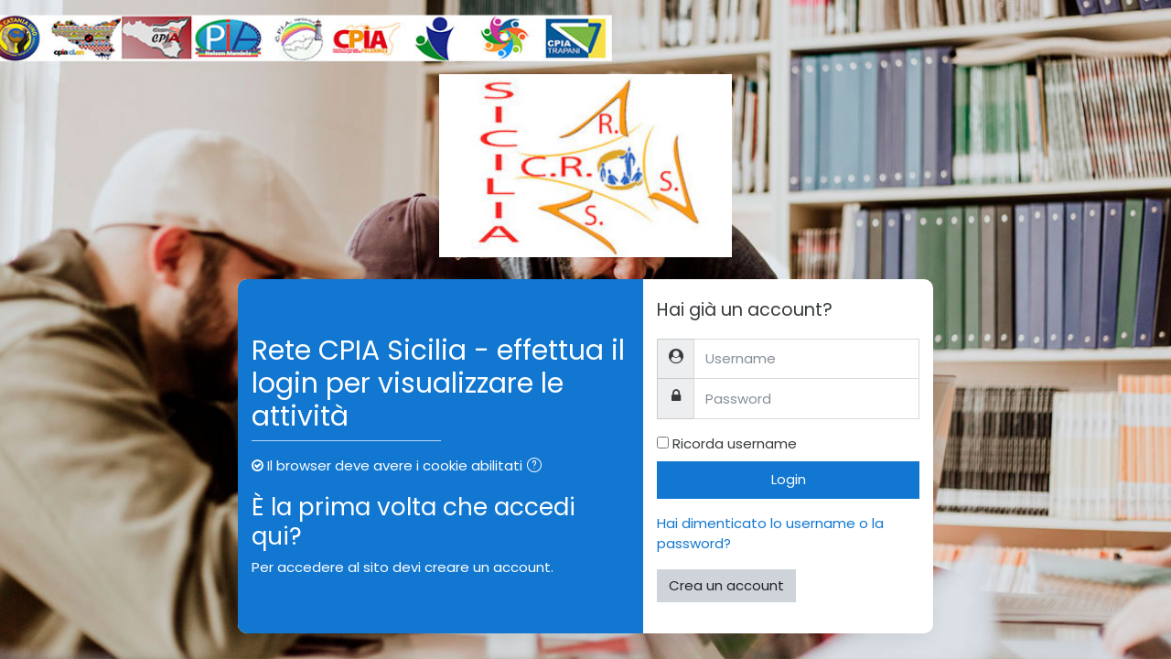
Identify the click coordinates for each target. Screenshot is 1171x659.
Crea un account (726, 585)
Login (788, 479)
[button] (538, 467)
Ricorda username (734, 443)
